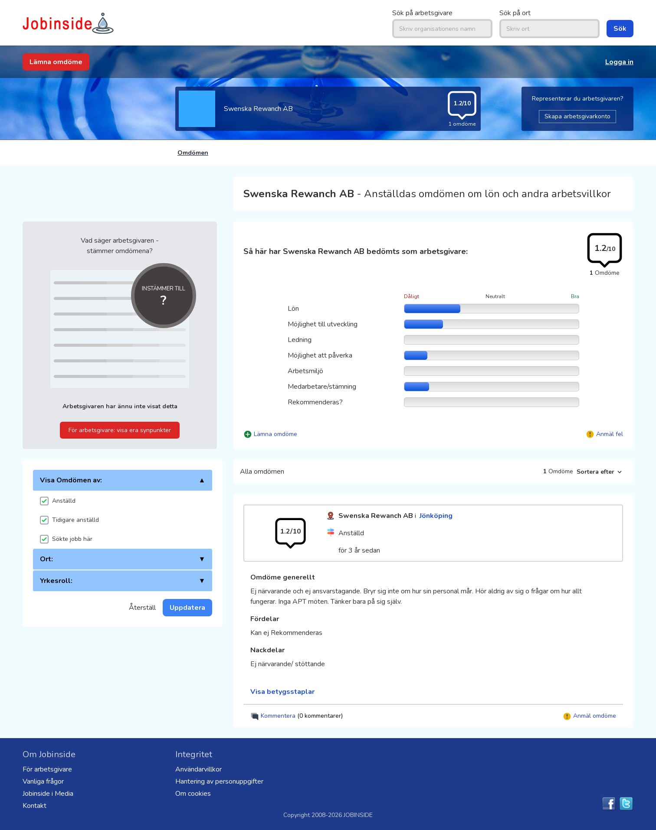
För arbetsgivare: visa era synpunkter (120, 430)
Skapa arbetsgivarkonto (577, 116)
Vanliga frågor (43, 781)
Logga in (619, 62)
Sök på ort (515, 13)
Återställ (142, 607)
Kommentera (296, 716)
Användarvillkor (198, 769)
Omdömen (192, 153)
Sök (619, 28)
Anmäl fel (609, 434)
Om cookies (193, 793)
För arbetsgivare (47, 769)
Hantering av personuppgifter (219, 781)
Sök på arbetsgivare (422, 13)
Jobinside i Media (48, 793)
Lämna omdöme (56, 62)
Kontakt (34, 805)
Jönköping (436, 516)
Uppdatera (187, 607)
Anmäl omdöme (589, 716)
